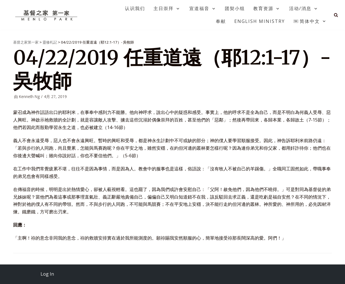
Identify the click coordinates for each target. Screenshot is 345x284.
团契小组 (235, 8)
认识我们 (135, 8)
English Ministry (259, 21)
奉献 (221, 21)
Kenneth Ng (29, 96)
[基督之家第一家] (47, 15)
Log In (47, 274)
